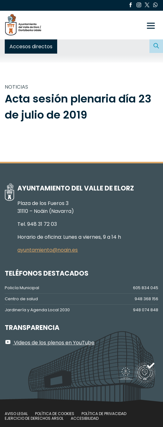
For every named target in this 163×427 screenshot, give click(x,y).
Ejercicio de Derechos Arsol (34, 418)
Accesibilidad (85, 418)
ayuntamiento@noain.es (47, 250)
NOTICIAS (16, 87)
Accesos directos (30, 46)
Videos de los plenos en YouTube (49, 342)
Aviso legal (16, 413)
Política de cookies (54, 413)
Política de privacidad (104, 413)
